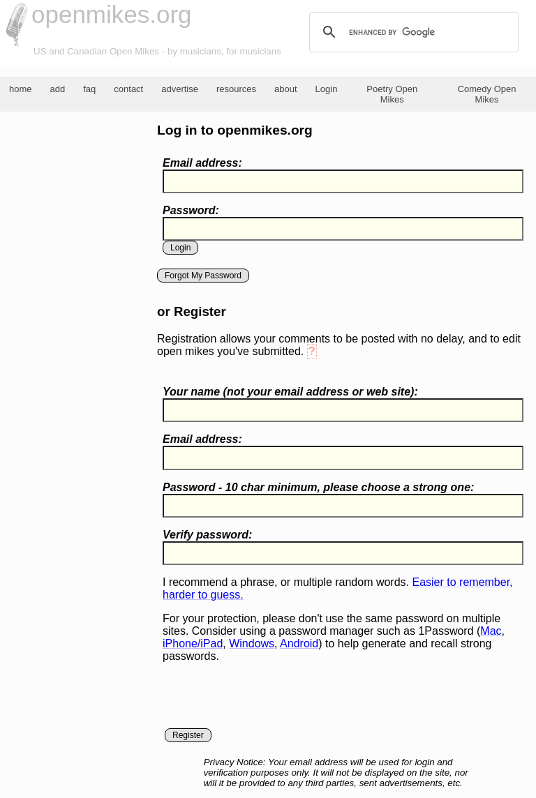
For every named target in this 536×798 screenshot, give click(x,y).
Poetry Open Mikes (391, 94)
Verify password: (207, 535)
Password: (191, 210)
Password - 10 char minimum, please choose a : (318, 487)
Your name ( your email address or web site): (290, 392)
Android (299, 643)
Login (326, 89)
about (285, 89)
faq (89, 89)
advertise (179, 89)
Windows (251, 643)
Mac (490, 631)
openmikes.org (111, 14)
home (20, 89)
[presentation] (269, 701)
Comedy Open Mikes (487, 94)
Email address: (202, 163)
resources (236, 89)
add (58, 89)
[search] (412, 32)
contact (128, 89)
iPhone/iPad (193, 643)
